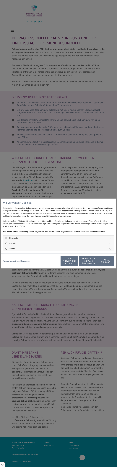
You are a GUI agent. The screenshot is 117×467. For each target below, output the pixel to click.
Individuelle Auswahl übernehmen (76, 261)
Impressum (25, 261)
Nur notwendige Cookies (50, 261)
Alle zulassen (102, 261)
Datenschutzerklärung (11, 261)
